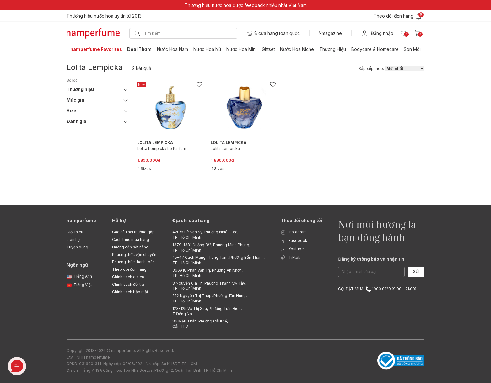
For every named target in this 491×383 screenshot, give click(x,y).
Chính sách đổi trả (128, 284)
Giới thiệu (75, 232)
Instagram (294, 232)
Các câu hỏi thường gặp (133, 232)
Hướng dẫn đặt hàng (130, 247)
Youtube (292, 249)
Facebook (294, 240)
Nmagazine (330, 33)
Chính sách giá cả (128, 276)
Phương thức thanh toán (133, 261)
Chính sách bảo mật (130, 292)
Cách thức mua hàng (130, 239)
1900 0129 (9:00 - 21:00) (390, 288)
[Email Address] (371, 272)
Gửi (416, 271)
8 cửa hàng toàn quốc (277, 33)
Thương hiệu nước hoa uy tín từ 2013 (104, 16)
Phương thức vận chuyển (134, 254)
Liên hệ (73, 239)
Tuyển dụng (77, 247)
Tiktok (290, 257)
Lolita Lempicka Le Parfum (161, 148)
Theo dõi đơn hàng (129, 269)
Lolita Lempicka (225, 148)
